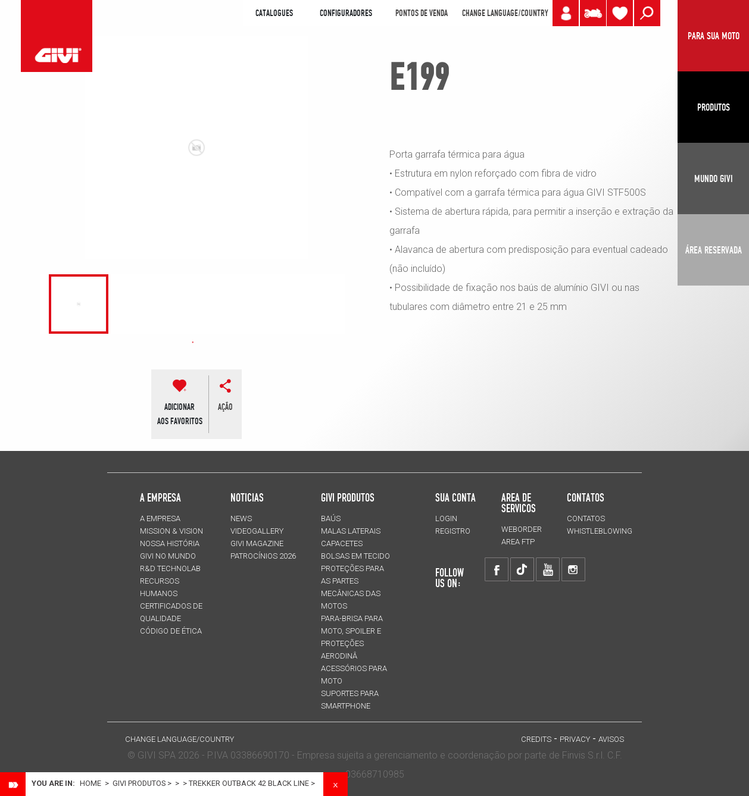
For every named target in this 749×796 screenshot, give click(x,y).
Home (90, 783)
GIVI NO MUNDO (168, 555)
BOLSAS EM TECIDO (355, 555)
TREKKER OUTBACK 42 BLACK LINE (249, 783)
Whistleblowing (599, 531)
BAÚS (331, 518)
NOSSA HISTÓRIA (169, 543)
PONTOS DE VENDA (421, 13)
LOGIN (446, 518)
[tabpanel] (78, 304)
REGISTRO (452, 531)
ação (225, 407)
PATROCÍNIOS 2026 (263, 555)
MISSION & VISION (171, 531)
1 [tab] (193, 343)
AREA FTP (518, 541)
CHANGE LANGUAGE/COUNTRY (505, 13)
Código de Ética (171, 630)
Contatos (586, 518)
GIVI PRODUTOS (347, 497)
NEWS (241, 518)
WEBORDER (521, 529)
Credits (536, 739)
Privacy (575, 739)
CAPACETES (342, 543)
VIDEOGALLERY (256, 531)
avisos (611, 739)
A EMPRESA (160, 518)
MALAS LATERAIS (350, 531)
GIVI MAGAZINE (256, 543)
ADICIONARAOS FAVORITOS (179, 414)
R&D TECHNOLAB (170, 568)
